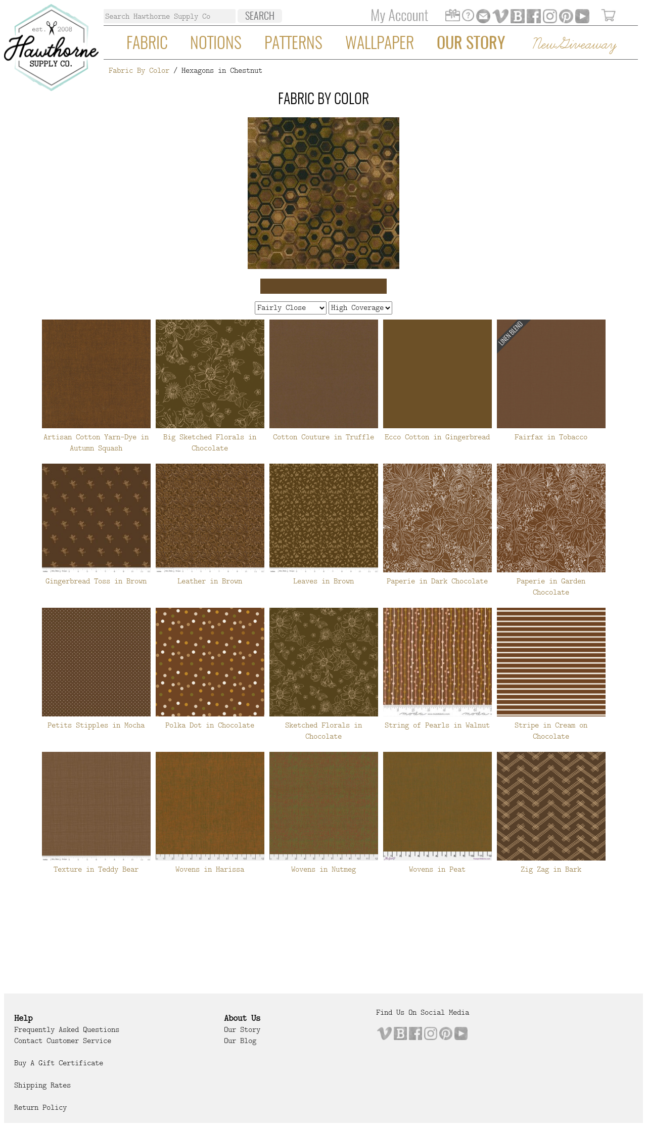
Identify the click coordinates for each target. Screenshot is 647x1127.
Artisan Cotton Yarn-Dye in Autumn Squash (96, 442)
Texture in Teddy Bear (96, 869)
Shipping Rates (42, 1085)
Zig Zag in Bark (551, 869)
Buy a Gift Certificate (58, 1062)
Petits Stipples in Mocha (96, 725)
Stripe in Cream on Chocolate (551, 730)
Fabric (147, 44)
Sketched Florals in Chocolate (323, 730)
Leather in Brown (209, 581)
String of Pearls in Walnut (437, 725)
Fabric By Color (139, 70)
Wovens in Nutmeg (323, 869)
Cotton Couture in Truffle (323, 436)
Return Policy (40, 1107)
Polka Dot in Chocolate (209, 725)
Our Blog (240, 1040)
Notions (216, 44)
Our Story (471, 44)
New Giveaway (573, 44)
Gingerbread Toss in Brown (96, 581)
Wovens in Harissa (209, 869)
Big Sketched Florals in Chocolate (209, 442)
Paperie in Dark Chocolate (437, 581)
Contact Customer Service (62, 1040)
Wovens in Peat (437, 869)
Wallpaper (379, 44)
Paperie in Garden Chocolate (551, 586)
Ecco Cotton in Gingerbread (437, 436)
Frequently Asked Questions (66, 1029)
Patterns (293, 44)
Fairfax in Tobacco (551, 436)
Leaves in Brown (323, 581)
